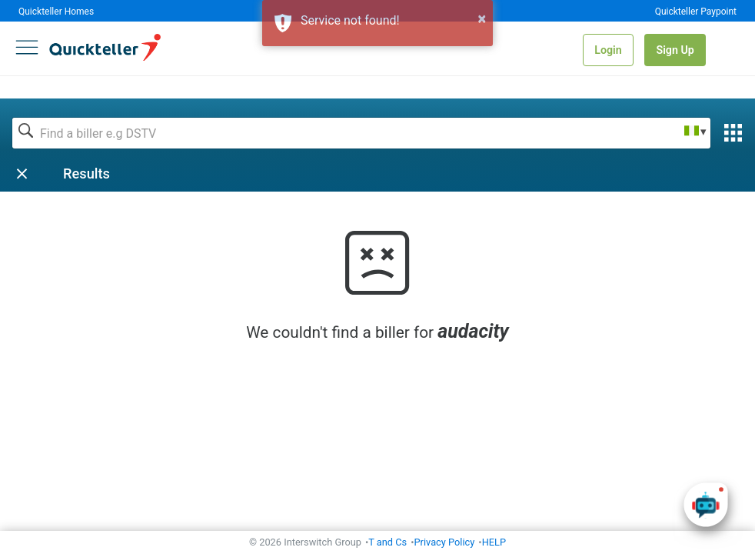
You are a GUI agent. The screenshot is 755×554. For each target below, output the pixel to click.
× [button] (481, 18)
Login (608, 50)
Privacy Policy (444, 542)
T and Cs (387, 542)
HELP (494, 542)
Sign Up (674, 50)
